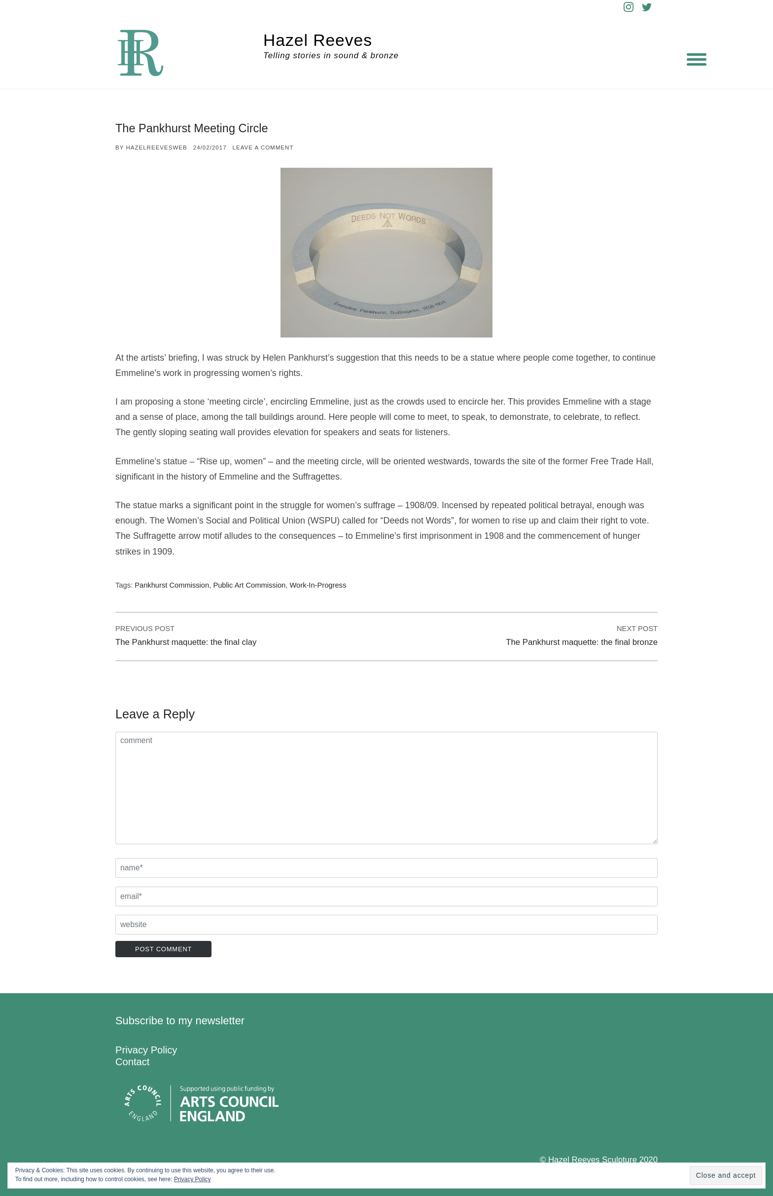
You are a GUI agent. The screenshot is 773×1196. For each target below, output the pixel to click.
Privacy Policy (146, 1050)
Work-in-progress (317, 585)
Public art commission (249, 585)
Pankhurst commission (172, 585)
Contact (132, 1061)
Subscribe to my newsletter (180, 1020)
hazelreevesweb (156, 147)
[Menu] (696, 59)
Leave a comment (263, 147)
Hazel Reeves (317, 40)
